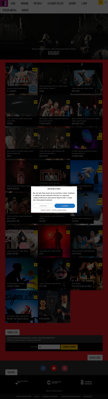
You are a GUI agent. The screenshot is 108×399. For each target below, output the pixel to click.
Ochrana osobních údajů (59, 210)
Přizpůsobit (43, 206)
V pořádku (64, 206)
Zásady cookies (45, 210)
